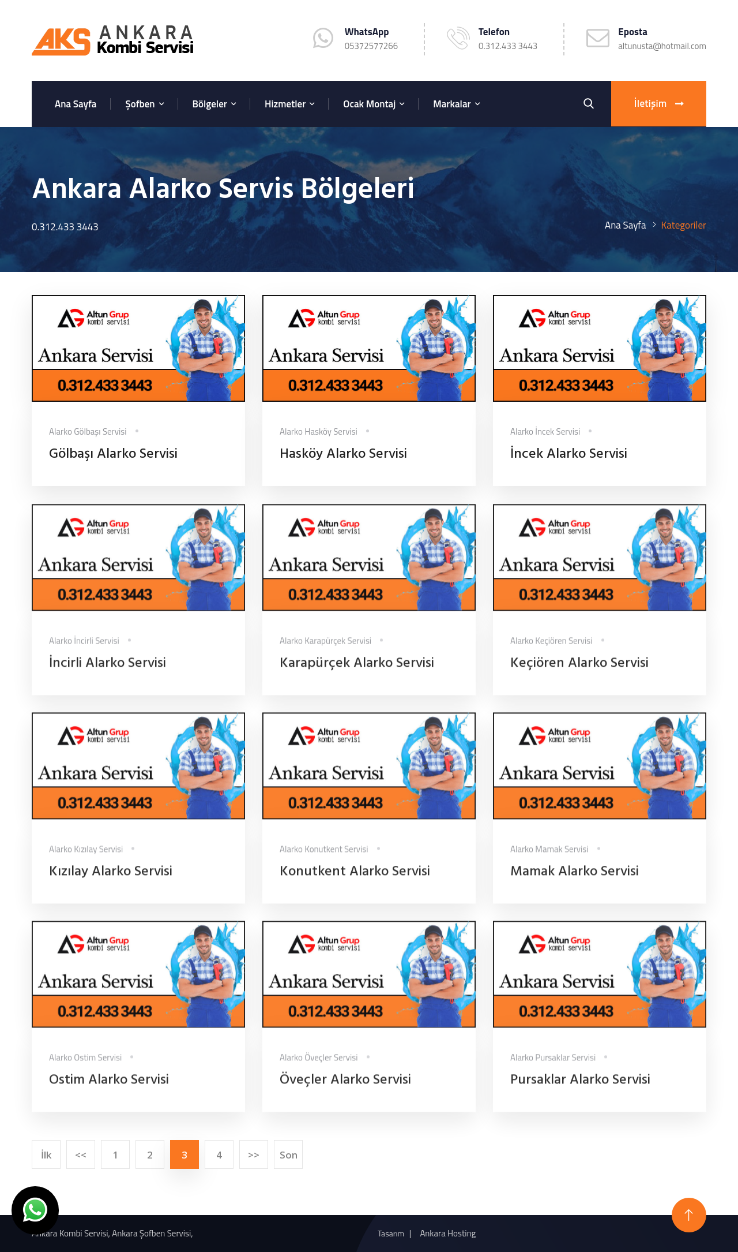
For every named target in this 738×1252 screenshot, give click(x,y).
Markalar (451, 103)
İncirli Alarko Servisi (107, 670)
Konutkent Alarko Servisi (355, 878)
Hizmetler (285, 103)
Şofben (140, 103)
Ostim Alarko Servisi (109, 1087)
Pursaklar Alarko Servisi (580, 1087)
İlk (46, 1154)
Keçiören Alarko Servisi (579, 670)
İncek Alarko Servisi (568, 455)
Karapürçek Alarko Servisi (357, 670)
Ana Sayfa (75, 103)
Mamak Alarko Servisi (574, 878)
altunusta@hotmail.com (662, 46)
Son (289, 1154)
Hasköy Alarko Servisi (343, 455)
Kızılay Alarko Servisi (110, 878)
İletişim (658, 104)
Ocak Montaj (369, 103)
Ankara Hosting (448, 1233)
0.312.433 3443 (508, 46)
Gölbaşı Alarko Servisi (113, 455)
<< (80, 1154)
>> (253, 1154)
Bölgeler (210, 103)
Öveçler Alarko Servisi (345, 1087)
